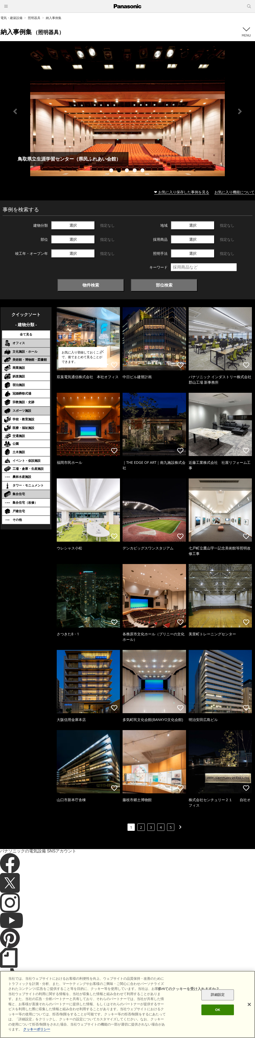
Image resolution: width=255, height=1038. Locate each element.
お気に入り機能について (234, 191)
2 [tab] (119, 171)
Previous (15, 111)
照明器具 (34, 18)
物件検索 (90, 285)
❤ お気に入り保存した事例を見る (181, 191)
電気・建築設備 (11, 18)
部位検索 (164, 285)
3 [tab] (127, 171)
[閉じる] (249, 1004)
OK (217, 1010)
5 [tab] (143, 171)
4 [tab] (135, 171)
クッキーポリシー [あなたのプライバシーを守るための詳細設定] (36, 1029)
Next (240, 111)
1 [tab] (111, 171)
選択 (73, 225)
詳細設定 (218, 995)
